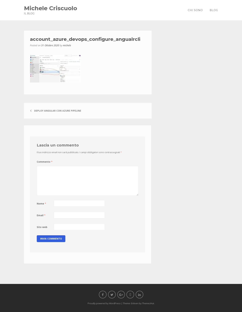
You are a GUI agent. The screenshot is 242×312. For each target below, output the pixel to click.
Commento (44, 161)
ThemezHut (148, 303)
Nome (41, 203)
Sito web (42, 227)
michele (67, 45)
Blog (214, 10)
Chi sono (195, 10)
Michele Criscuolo (50, 8)
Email (41, 215)
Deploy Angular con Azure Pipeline (57, 110)
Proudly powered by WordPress (104, 303)
